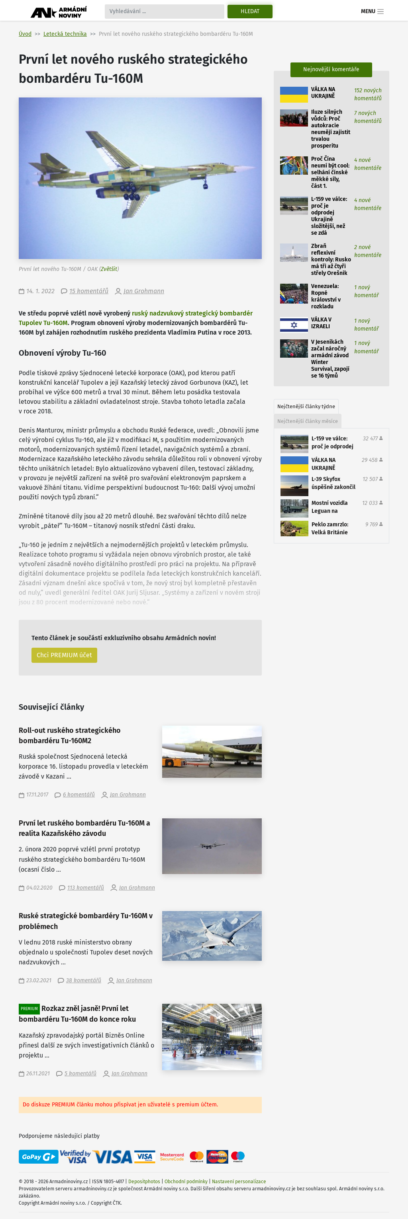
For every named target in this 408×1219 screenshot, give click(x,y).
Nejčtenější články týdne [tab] (306, 406)
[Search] (164, 11)
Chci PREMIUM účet (64, 655)
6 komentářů (79, 794)
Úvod (25, 34)
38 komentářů (83, 980)
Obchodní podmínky (186, 1181)
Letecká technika (65, 34)
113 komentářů (85, 887)
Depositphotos (144, 1181)
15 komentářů (88, 291)
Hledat (250, 11)
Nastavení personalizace (239, 1181)
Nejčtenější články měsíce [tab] (307, 421)
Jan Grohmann (144, 291)
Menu (372, 12)
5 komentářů (80, 1073)
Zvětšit (109, 269)
